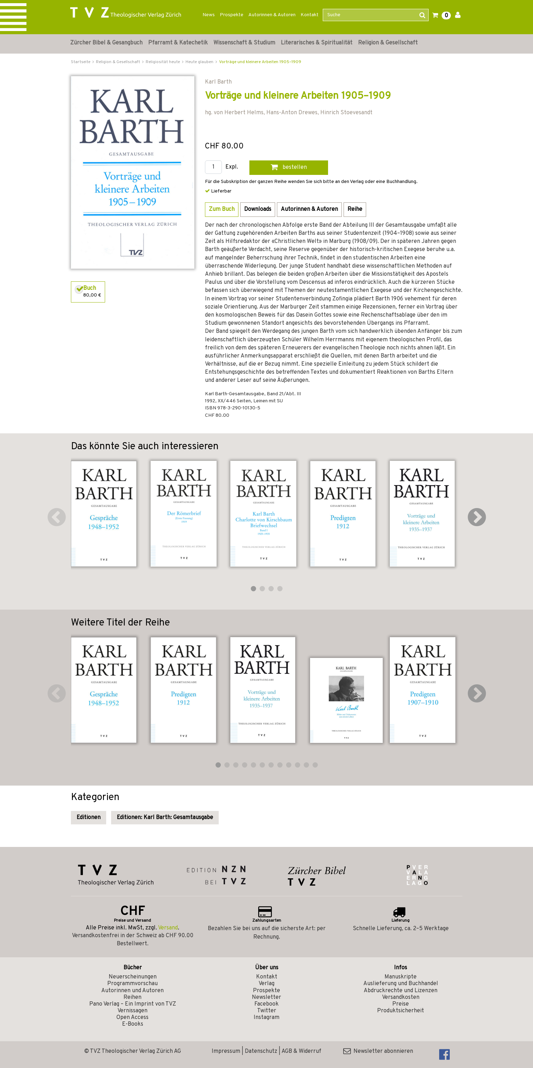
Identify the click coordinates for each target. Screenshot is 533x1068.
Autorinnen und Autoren (132, 990)
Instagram (266, 1017)
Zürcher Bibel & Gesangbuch (106, 43)
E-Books (132, 1024)
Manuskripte (400, 977)
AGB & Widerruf (301, 1051)
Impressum (226, 1051)
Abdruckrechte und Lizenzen (400, 990)
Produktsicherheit (400, 1010)
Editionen (89, 817)
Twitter (266, 1010)
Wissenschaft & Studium (244, 43)
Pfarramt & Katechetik (178, 43)
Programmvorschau (132, 983)
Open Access (132, 1017)
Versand (168, 928)
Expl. (231, 167)
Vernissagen (132, 1010)
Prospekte (231, 15)
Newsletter (266, 997)
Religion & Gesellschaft (388, 43)
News (208, 15)
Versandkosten (400, 997)
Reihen (132, 997)
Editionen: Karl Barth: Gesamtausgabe (165, 817)
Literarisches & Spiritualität (316, 43)
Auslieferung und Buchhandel (400, 983)
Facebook (266, 1004)
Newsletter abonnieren (378, 1051)
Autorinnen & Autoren (272, 15)
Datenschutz (261, 1051)
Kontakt (310, 15)
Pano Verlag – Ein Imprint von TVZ (132, 1004)
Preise (400, 1004)
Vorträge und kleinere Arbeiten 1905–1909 (260, 62)
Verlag (266, 983)
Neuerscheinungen (133, 977)
